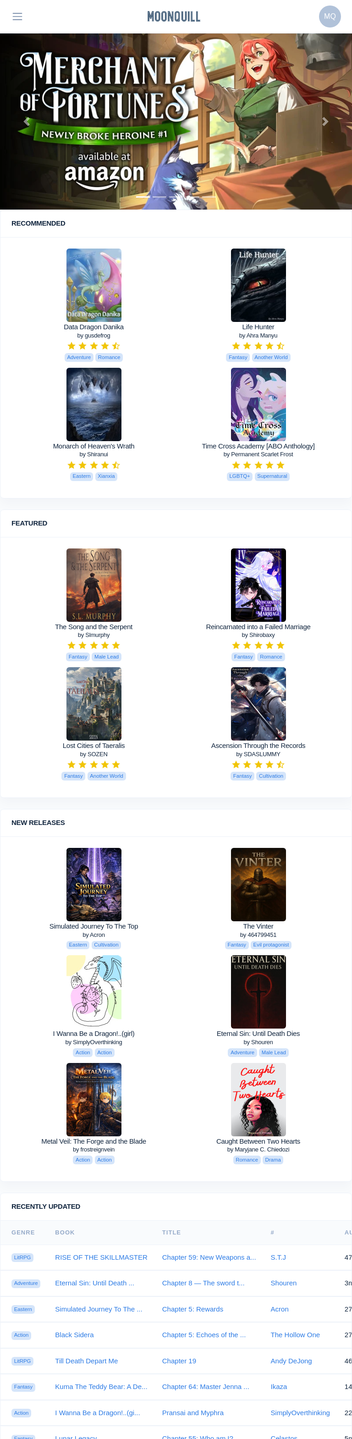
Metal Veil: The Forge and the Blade (93, 1141)
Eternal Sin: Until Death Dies (258, 1033)
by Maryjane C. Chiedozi (258, 1149)
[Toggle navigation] (17, 16)
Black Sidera (74, 1335)
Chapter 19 (179, 1361)
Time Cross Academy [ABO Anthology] (258, 446)
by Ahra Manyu (258, 335)
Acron (280, 1309)
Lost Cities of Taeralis (94, 745)
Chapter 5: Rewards (192, 1309)
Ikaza (279, 1386)
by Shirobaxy (258, 634)
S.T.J (278, 1257)
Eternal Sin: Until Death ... (94, 1283)
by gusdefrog (93, 335)
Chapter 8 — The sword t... (203, 1283)
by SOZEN (93, 754)
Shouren (284, 1283)
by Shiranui (93, 454)
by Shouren (258, 1042)
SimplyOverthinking (300, 1413)
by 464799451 (258, 934)
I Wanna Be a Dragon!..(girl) (94, 1033)
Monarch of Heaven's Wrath (94, 446)
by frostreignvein (94, 1149)
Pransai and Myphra (193, 1413)
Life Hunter (258, 327)
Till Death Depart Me (86, 1361)
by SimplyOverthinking (94, 1042)
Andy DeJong (291, 1361)
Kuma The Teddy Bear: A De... (101, 1386)
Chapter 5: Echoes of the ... (204, 1335)
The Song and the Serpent (93, 627)
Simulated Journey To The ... (98, 1309)
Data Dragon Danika (94, 327)
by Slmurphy (94, 634)
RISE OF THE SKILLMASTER (101, 1257)
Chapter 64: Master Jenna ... (205, 1386)
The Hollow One (295, 1335)
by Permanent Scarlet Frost (258, 454)
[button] (26, 121)
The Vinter (258, 926)
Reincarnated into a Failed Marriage (258, 627)
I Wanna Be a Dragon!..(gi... (97, 1413)
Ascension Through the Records (258, 745)
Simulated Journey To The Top (94, 926)
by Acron (93, 934)
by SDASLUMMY (258, 754)
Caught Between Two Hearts (258, 1141)
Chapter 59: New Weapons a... (209, 1257)
